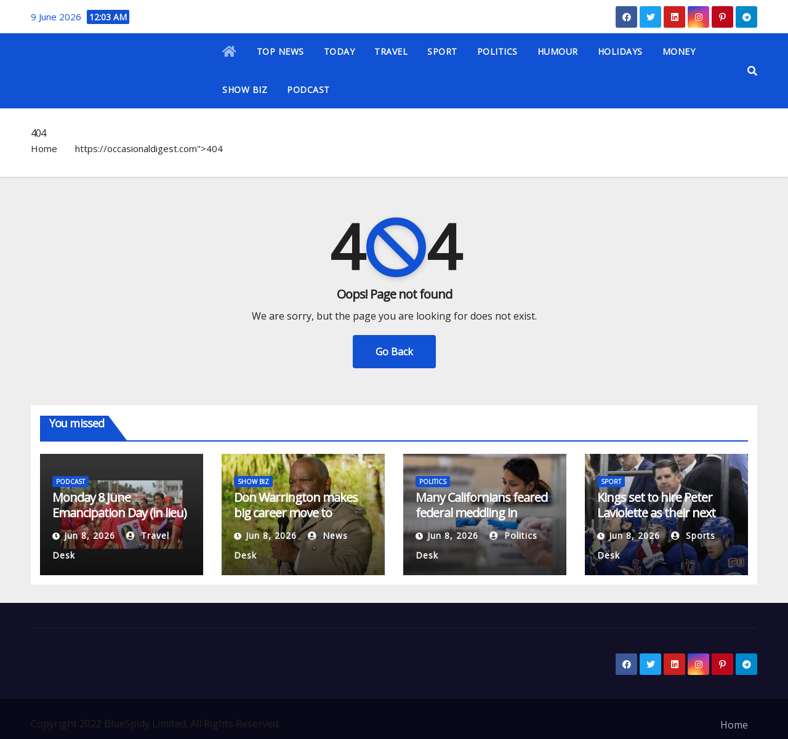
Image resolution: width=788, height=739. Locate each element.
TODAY (339, 51)
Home (44, 148)
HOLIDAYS (620, 51)
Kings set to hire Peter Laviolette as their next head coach (656, 512)
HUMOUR (557, 51)
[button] (752, 71)
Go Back (394, 351)
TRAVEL (391, 51)
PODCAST (308, 89)
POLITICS (497, 51)
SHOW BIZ (244, 89)
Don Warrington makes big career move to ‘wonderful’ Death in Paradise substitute (296, 520)
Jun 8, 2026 (89, 535)
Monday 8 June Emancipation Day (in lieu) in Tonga (119, 512)
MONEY (679, 51)
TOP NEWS (280, 51)
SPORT (442, 51)
